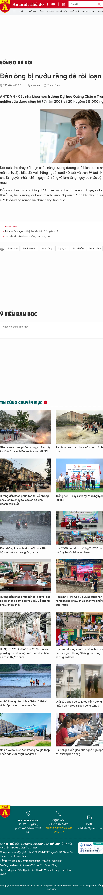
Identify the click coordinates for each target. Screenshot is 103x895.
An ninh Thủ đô (28, 4)
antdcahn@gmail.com (90, 828)
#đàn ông (47, 248)
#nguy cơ (62, 248)
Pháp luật (88, 11)
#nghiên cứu (29, 248)
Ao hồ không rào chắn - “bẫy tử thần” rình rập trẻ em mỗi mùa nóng (23, 703)
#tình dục (12, 248)
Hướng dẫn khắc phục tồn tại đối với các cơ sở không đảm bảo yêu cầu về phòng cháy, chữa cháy (25, 601)
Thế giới (74, 11)
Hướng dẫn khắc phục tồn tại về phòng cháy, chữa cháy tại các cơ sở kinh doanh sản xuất (24, 500)
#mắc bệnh (95, 248)
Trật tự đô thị (27, 11)
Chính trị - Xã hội (57, 11)
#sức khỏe (78, 248)
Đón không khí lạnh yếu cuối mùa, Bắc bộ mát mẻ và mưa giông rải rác (23, 550)
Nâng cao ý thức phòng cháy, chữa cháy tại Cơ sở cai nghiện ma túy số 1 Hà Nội (25, 449)
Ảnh (42, 11)
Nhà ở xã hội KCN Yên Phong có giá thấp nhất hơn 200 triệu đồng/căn (25, 752)
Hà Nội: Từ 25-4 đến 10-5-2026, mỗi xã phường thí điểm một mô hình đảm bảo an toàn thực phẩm (24, 653)
